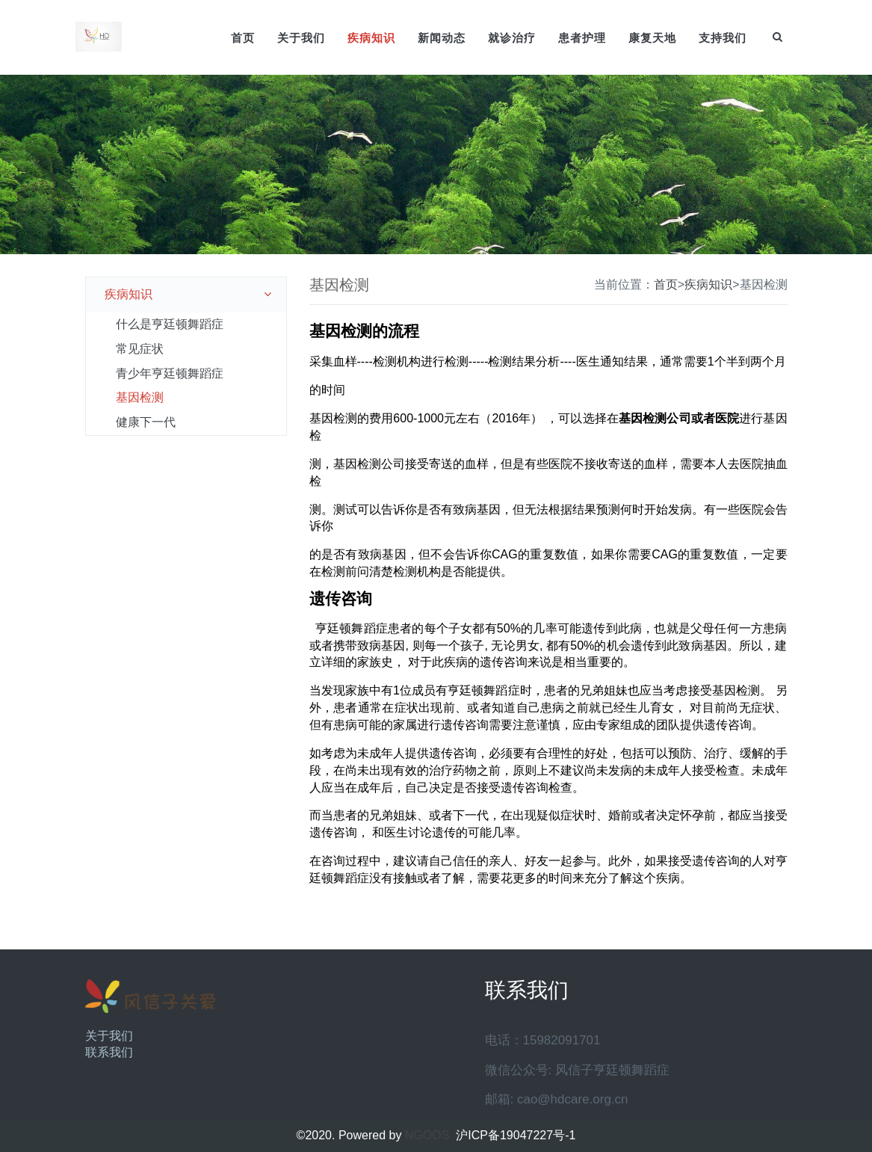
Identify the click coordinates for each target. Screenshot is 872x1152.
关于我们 (301, 37)
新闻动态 (442, 37)
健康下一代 (146, 422)
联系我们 (109, 1052)
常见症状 (140, 348)
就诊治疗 (512, 37)
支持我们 (722, 37)
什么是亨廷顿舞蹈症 (169, 324)
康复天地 (652, 37)
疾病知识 (371, 37)
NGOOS (427, 1135)
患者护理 (582, 37)
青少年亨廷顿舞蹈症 (169, 373)
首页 (243, 37)
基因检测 (140, 397)
